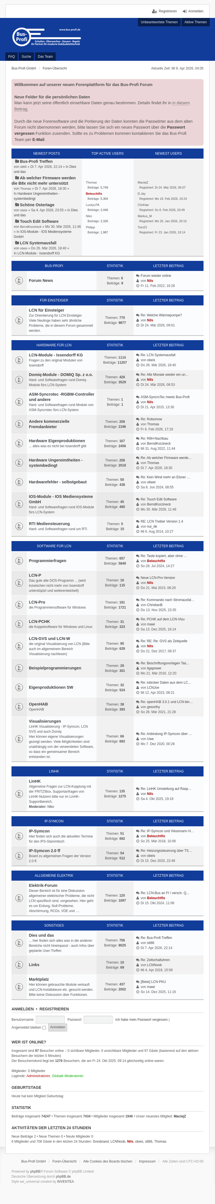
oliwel (151, 482)
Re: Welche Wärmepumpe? (161, 315)
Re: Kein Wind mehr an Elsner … (165, 477)
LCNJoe (153, 688)
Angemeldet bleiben (28, 1027)
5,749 (104, 187)
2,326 (104, 221)
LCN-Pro (37, 602)
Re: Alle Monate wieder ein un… (165, 375)
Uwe (150, 739)
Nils (150, 281)
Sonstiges (54, 925)
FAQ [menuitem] (11, 57)
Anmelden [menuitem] (196, 11)
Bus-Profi (54, 266)
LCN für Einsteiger (46, 310)
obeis (151, 360)
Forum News (41, 280)
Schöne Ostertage (37, 205)
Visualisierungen (45, 721)
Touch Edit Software (39, 221)
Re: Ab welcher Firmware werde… (166, 458)
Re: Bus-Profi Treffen (156, 938)
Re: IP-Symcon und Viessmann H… (167, 831)
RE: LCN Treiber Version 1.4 (162, 521)
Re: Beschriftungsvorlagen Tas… (165, 663)
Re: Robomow (151, 419)
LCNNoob (154, 965)
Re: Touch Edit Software (159, 499)
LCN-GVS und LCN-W (49, 638)
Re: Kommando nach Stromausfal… (168, 600)
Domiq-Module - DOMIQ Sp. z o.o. (61, 374)
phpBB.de (63, 1177)
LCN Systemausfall (38, 243)
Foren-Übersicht (64, 1161)
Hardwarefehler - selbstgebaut (58, 482)
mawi (151, 624)
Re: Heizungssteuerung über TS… (166, 851)
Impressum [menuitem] (147, 1161)
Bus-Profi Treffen (36, 161)
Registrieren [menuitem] (168, 11)
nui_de (152, 526)
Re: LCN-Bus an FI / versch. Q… (165, 893)
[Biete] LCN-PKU (153, 982)
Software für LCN (54, 546)
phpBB (35, 1171)
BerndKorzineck (159, 444)
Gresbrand (101, 1141)
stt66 (150, 943)
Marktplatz (39, 979)
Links (34, 964)
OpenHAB (38, 704)
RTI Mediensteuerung (49, 523)
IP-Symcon (54, 821)
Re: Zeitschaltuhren (155, 960)
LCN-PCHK (39, 621)
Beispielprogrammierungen (55, 668)
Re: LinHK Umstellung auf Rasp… (166, 789)
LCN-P (35, 575)
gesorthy (153, 707)
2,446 (104, 210)
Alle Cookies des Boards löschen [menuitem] (107, 1161)
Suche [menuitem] (26, 57)
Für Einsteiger (54, 300)
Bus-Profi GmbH (33, 1161)
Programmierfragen (47, 560)
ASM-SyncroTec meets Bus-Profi (165, 397)
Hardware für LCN (54, 345)
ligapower (154, 668)
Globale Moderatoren (67, 1076)
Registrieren (54, 1009)
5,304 (104, 198)
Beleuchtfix (156, 561)
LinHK (54, 771)
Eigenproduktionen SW (51, 687)
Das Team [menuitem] (45, 57)
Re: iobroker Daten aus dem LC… (166, 683)
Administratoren (38, 1076)
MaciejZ (180, 1116)
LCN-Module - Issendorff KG (39, 253)
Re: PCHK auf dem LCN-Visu (163, 619)
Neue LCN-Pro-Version (158, 578)
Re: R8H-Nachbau (154, 438)
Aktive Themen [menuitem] (195, 22)
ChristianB (154, 605)
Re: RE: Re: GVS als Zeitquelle (164, 641)
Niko (50, 807)
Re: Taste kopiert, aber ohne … (164, 556)
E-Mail (38, 139)
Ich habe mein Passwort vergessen (141, 1020)
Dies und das (41, 935)
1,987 (104, 232)
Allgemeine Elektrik (54, 876)
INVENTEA (65, 1182)
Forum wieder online (156, 276)
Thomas (153, 424)
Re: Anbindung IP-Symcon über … (166, 734)
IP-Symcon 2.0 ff (44, 850)
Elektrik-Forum (43, 885)
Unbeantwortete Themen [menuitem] (159, 22)
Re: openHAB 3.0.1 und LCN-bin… (167, 702)
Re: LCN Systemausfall (158, 355)
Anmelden (22, 1009)
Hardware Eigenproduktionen (57, 441)
